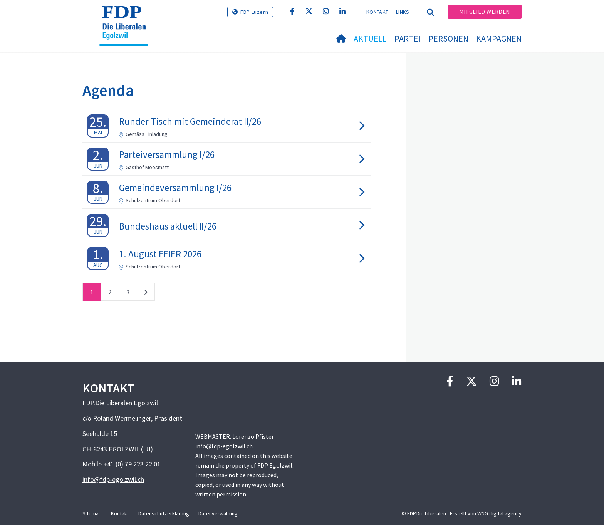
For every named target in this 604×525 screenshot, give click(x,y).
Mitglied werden (484, 11)
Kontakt (377, 11)
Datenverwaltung (218, 513)
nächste (145, 293)
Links (402, 11)
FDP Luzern (254, 11)
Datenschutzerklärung (163, 513)
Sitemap (92, 513)
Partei (407, 38)
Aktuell (370, 38)
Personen (448, 38)
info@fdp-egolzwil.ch (113, 479)
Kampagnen (499, 38)
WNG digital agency (499, 513)
